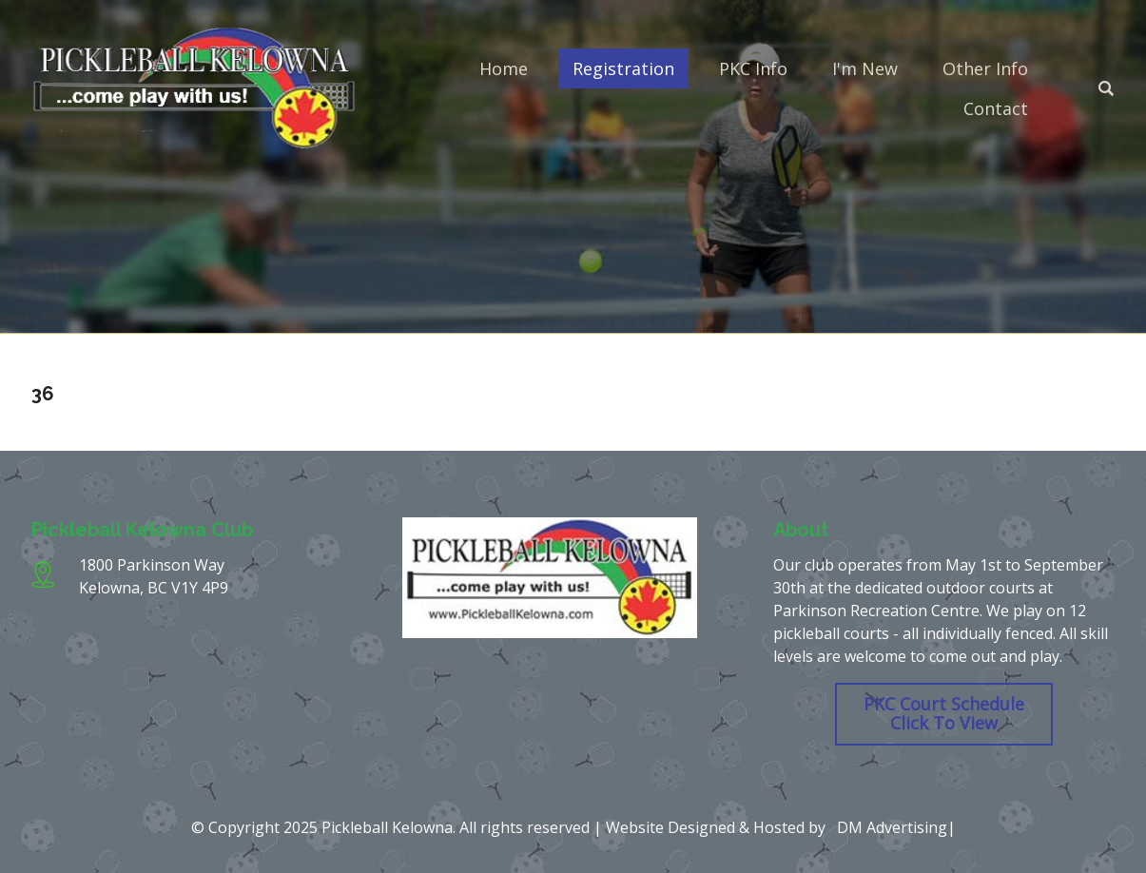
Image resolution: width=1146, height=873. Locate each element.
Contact (995, 108)
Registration (623, 68)
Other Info (985, 68)
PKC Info (753, 68)
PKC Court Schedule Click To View (944, 713)
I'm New (865, 68)
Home (503, 68)
